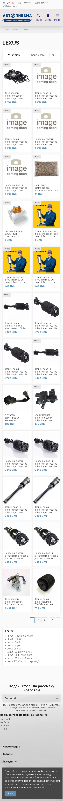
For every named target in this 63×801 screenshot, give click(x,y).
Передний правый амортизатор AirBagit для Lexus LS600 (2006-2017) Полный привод (16, 558)
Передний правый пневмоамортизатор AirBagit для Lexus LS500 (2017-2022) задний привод (46, 144)
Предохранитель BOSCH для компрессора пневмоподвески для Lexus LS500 (16, 236)
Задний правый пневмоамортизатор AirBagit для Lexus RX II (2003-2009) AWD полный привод (46, 328)
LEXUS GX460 (14, 639)
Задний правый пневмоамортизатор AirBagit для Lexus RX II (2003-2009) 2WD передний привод (46, 374)
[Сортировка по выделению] (39, 55)
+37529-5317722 (41, 3)
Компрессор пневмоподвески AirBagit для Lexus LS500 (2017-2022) (14, 97)
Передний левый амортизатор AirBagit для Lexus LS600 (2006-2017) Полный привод (46, 558)
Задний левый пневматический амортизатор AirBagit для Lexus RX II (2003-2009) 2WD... (16, 328)
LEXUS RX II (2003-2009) (20, 655)
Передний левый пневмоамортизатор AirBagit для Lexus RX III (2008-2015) (46, 465)
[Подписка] (57, 698)
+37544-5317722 (25, 3)
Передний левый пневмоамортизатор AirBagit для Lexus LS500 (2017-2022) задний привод (16, 190)
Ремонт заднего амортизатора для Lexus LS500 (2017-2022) (45, 281)
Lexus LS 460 (14, 642)
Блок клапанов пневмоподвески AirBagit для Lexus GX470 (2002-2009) (45, 419)
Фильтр (14, 55)
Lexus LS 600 (14, 648)
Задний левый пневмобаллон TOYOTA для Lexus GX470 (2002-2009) (45, 603)
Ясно (10, 793)
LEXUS (9, 631)
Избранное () (10, 6)
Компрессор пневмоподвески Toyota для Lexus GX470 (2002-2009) (15, 603)
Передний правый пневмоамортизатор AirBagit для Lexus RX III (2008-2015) (16, 465)
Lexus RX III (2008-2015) (19, 658)
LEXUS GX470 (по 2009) (20, 636)
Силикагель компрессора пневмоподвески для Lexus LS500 (46, 189)
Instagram (5, 725)
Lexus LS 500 (14, 645)
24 (53, 55)
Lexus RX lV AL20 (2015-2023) (23, 661)
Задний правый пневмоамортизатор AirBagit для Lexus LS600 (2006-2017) (16, 511)
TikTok (3, 729)
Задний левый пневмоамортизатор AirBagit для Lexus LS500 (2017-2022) (16, 143)
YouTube (4, 722)
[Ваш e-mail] (28, 698)
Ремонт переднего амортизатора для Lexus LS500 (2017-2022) (15, 281)
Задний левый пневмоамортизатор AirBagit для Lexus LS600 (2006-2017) (46, 511)
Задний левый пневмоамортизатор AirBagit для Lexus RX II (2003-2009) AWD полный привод (16, 374)
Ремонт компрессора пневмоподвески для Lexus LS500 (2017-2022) (46, 235)
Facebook (5, 719)
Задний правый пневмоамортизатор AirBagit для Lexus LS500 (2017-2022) (46, 97)
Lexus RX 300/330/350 (19, 652)
